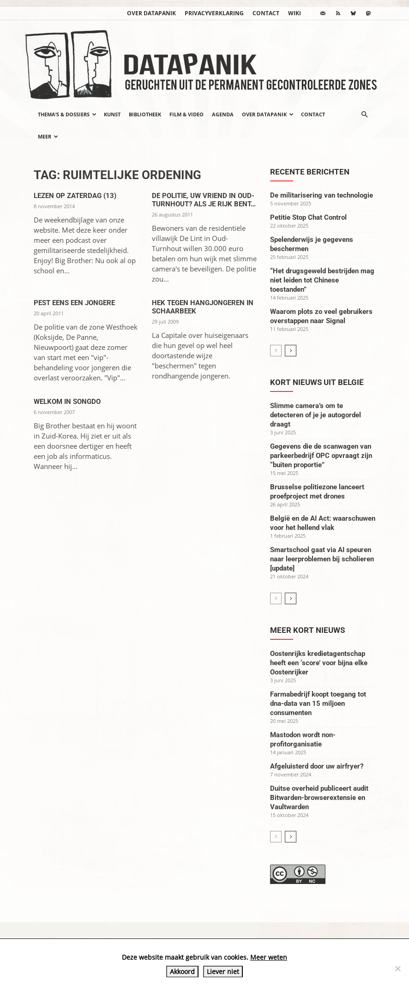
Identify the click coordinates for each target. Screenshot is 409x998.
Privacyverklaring (214, 13)
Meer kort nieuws (307, 630)
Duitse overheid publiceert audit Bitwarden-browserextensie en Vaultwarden (319, 797)
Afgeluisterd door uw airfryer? (316, 766)
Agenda (223, 114)
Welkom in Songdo (67, 401)
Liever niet (223, 971)
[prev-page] (276, 350)
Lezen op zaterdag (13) (75, 196)
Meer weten (268, 957)
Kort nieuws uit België (317, 382)
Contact (266, 13)
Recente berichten (309, 171)
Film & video (186, 114)
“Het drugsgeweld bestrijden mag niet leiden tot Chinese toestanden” (322, 280)
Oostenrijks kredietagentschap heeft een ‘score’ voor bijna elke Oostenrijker (318, 662)
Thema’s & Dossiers (67, 114)
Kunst (112, 114)
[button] (364, 114)
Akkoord (182, 971)
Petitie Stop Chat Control (308, 217)
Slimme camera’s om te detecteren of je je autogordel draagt (315, 415)
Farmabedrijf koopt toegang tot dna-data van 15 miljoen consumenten (318, 703)
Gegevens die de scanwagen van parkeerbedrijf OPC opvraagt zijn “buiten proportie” (321, 455)
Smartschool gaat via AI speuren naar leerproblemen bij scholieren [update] (322, 559)
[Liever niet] (397, 968)
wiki (294, 13)
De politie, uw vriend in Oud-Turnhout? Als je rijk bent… (204, 200)
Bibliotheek (145, 114)
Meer (48, 136)
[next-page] (290, 350)
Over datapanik (151, 13)
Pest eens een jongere (74, 303)
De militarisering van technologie (321, 195)
